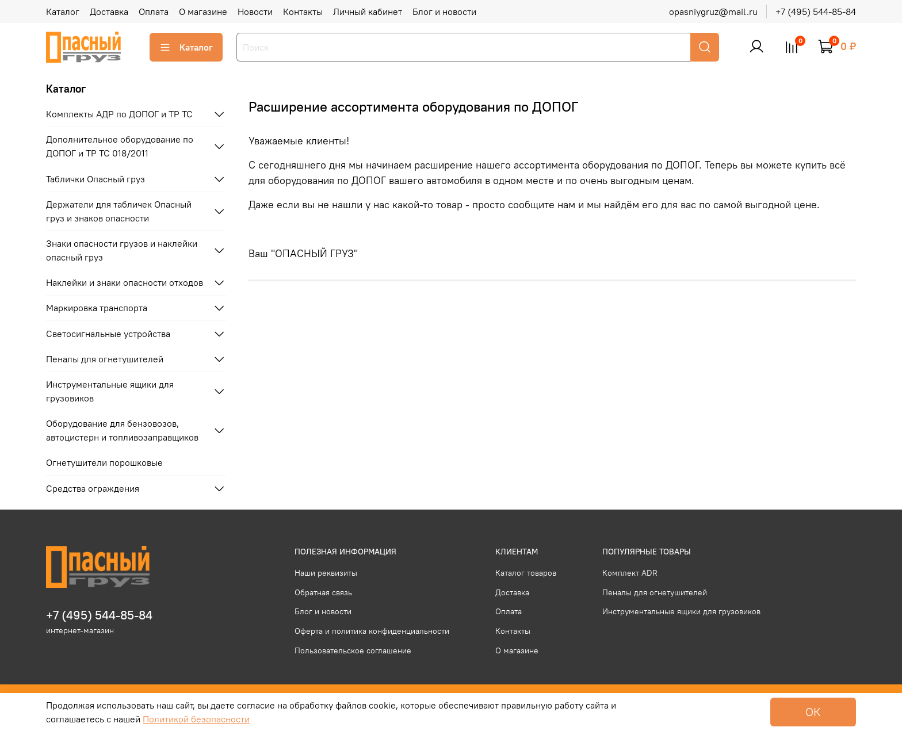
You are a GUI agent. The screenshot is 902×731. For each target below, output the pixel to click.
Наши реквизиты (326, 573)
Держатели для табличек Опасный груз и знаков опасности (119, 211)
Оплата (154, 11)
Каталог (62, 11)
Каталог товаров (525, 573)
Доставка (109, 11)
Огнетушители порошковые (104, 462)
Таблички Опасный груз (95, 179)
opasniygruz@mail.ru (713, 11)
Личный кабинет (367, 11)
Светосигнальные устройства (108, 333)
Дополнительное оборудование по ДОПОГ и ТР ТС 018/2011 (119, 146)
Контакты (303, 11)
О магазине (203, 11)
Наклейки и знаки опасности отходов (124, 282)
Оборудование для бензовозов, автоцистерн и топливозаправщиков (122, 430)
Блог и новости (444, 11)
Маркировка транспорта (96, 307)
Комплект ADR (630, 573)
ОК (813, 712)
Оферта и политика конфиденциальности (372, 631)
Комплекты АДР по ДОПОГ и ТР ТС (119, 114)
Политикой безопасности (196, 719)
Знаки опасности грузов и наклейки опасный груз (121, 250)
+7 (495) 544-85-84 (815, 11)
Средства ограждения (92, 488)
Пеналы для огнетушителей (104, 359)
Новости (255, 11)
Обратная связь (323, 592)
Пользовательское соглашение (353, 650)
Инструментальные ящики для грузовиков (110, 391)
